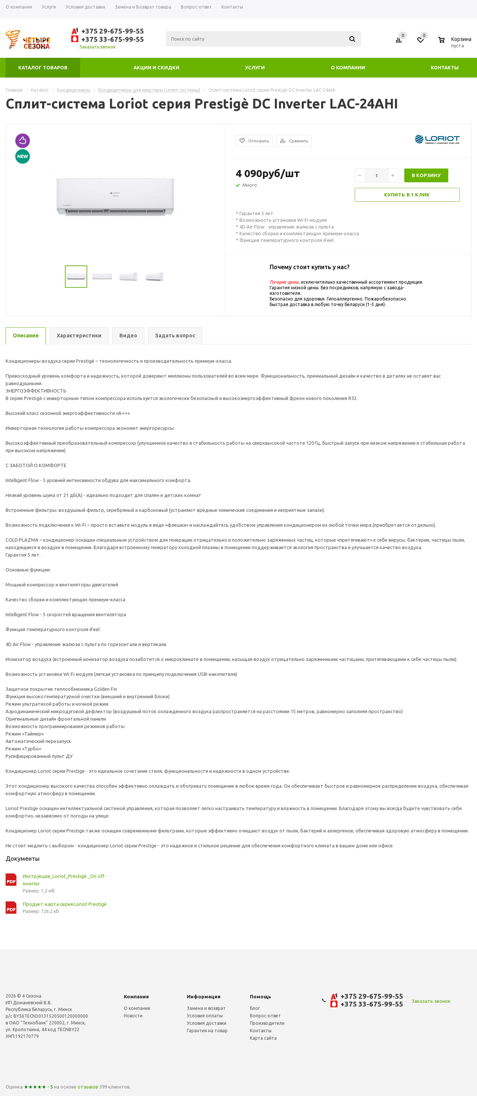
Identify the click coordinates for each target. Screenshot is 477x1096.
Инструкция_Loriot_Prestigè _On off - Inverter (65, 879)
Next (215, 276)
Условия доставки (206, 1023)
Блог (255, 1008)
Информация (203, 996)
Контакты (445, 67)
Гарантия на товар (207, 1030)
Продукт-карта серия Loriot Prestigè (65, 904)
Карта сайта (263, 1038)
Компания (136, 996)
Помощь (260, 996)
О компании (348, 67)
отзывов (88, 1086)
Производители (267, 1023)
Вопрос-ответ (265, 1015)
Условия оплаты (205, 1015)
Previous (15, 276)
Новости (133, 1015)
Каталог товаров (43, 67)
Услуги (255, 67)
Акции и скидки (156, 67)
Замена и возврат (206, 1008)
